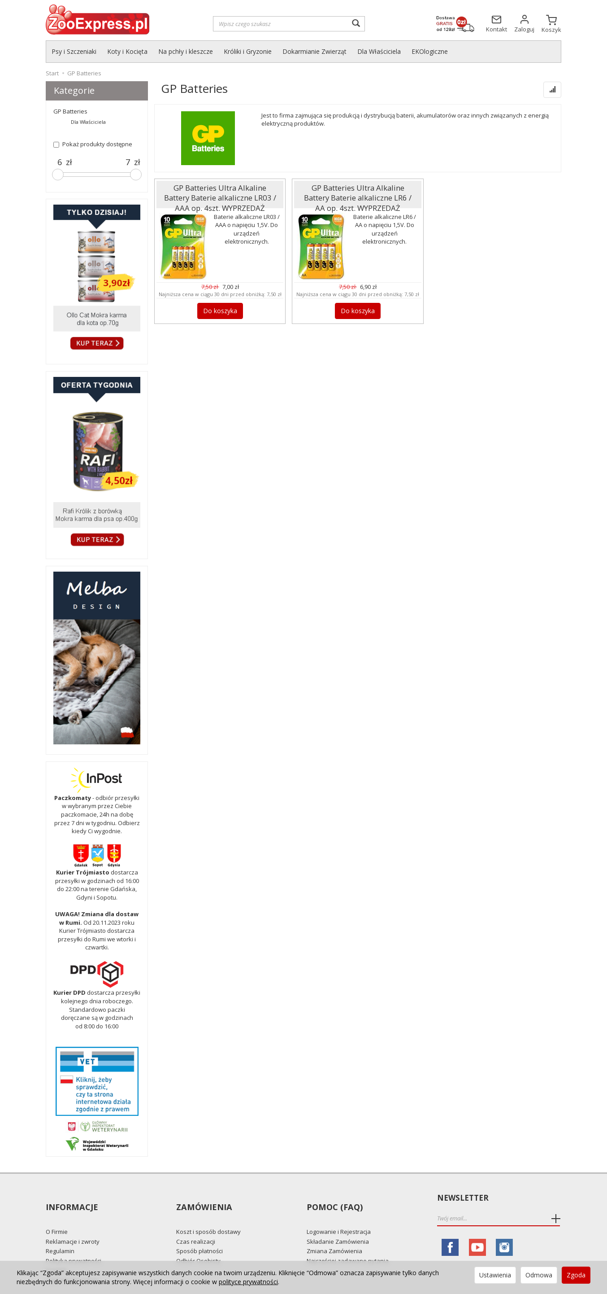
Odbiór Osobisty (198, 1245)
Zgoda (576, 1275)
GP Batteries (70, 111)
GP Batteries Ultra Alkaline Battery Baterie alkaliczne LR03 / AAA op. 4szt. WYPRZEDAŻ (220, 193)
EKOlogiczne (430, 51)
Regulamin (60, 1235)
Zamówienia (203, 1198)
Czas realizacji (195, 1225)
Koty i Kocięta (127, 51)
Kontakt (56, 1254)
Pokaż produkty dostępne (92, 144)
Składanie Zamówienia (338, 1225)
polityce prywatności (248, 1281)
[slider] (58, 174)
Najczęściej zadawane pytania (348, 1245)
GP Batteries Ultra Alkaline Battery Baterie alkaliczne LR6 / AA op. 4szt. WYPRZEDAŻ (358, 193)
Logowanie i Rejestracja (339, 1215)
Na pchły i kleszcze (185, 51)
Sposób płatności (199, 1235)
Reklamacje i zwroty (73, 1225)
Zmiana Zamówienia (334, 1235)
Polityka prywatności (73, 1245)
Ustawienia (495, 1275)
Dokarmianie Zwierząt (314, 51)
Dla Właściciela (379, 51)
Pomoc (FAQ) (333, 1198)
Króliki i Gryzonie (248, 51)
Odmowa (538, 1275)
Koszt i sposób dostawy (208, 1215)
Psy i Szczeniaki (74, 51)
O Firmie (57, 1215)
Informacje (71, 1198)
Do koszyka (220, 310)
